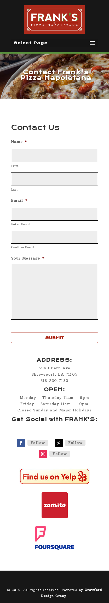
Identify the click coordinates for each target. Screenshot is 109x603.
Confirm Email (22, 247)
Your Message (27, 258)
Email (19, 200)
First (15, 166)
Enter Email (20, 224)
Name (19, 141)
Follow (38, 442)
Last (14, 189)
